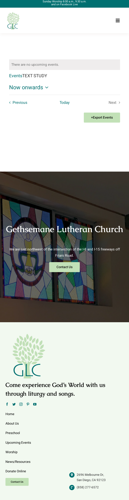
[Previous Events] (17, 102)
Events (15, 76)
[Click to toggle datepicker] (30, 87)
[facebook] (7, 404)
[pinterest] (28, 404)
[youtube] (34, 404)
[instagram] (21, 404)
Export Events (103, 117)
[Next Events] (115, 102)
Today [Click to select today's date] (65, 102)
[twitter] (14, 404)
